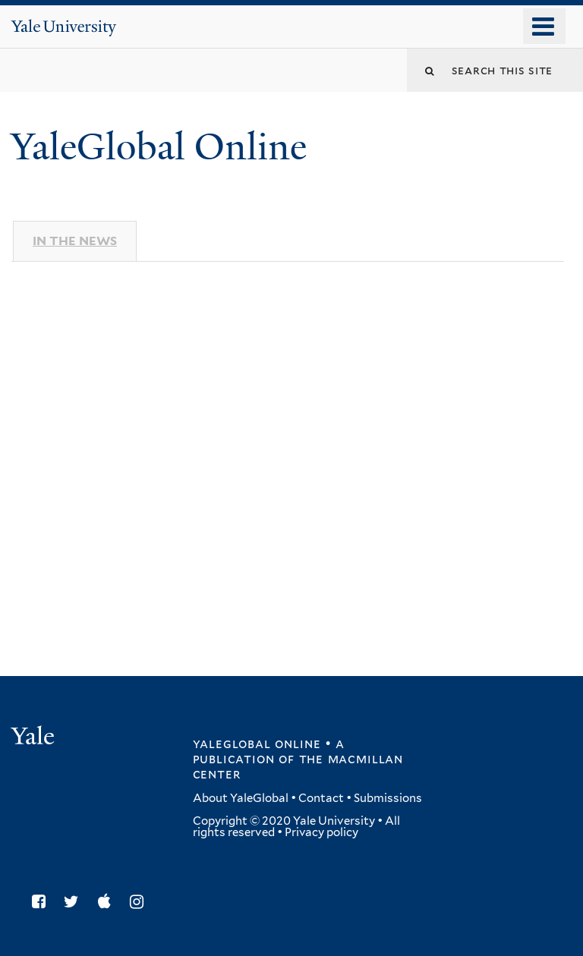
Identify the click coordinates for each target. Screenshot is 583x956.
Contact (321, 798)
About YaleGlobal (240, 798)
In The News (75, 241)
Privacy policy (321, 832)
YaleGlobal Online (159, 146)
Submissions (388, 798)
